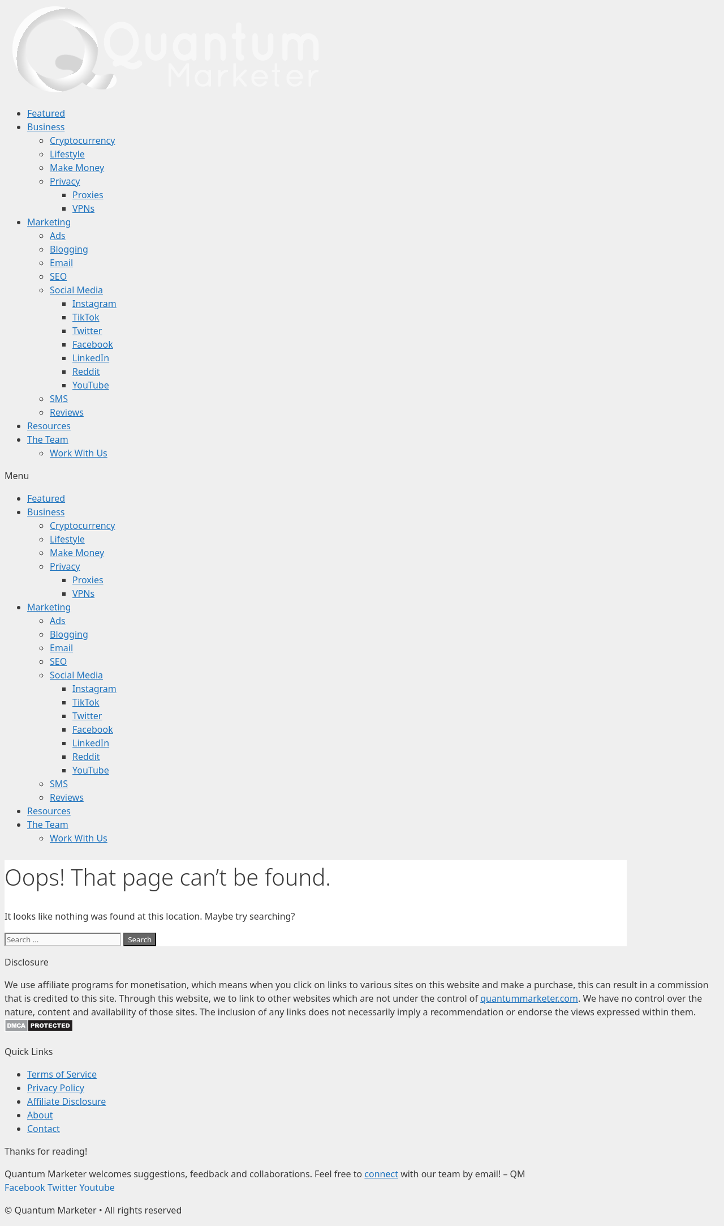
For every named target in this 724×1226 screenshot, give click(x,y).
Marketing (49, 222)
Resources (49, 426)
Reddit (86, 371)
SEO (58, 276)
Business (45, 127)
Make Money (77, 167)
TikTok (86, 317)
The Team (47, 439)
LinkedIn (90, 358)
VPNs (83, 208)
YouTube (90, 385)
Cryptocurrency (82, 140)
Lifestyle (67, 154)
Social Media (76, 290)
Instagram (94, 303)
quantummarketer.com (529, 998)
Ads (58, 235)
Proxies (88, 195)
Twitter (87, 330)
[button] (362, 475)
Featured (46, 113)
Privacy (65, 181)
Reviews (67, 412)
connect (381, 1174)
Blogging (69, 249)
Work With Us (78, 453)
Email (61, 263)
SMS (59, 398)
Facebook (92, 344)
